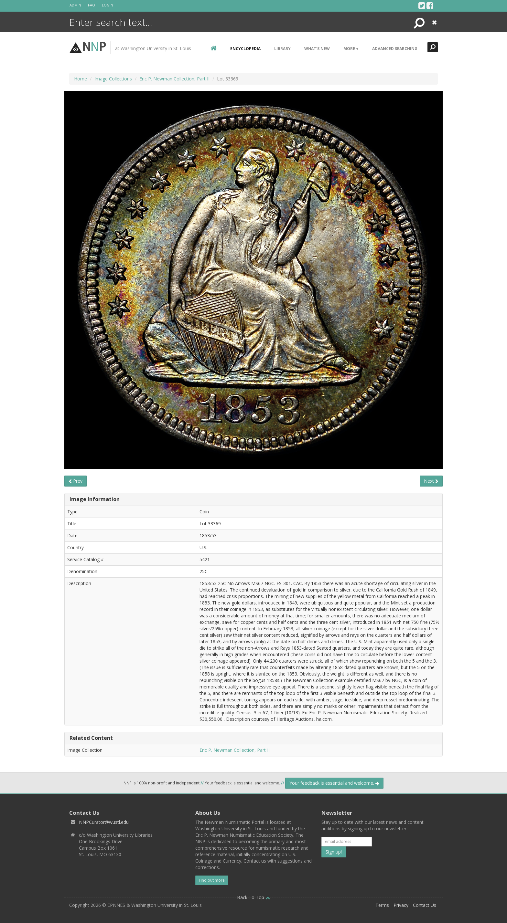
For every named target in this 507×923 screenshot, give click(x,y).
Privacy (401, 905)
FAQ (91, 5)
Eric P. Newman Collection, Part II (174, 79)
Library (282, 48)
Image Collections (113, 79)
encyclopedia (245, 48)
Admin (75, 5)
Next (431, 481)
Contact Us (424, 905)
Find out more (212, 880)
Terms (382, 905)
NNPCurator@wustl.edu (104, 822)
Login (107, 5)
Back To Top (253, 897)
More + (351, 48)
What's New (317, 48)
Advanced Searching (394, 48)
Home (80, 79)
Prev (75, 481)
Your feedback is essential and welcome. (334, 783)
